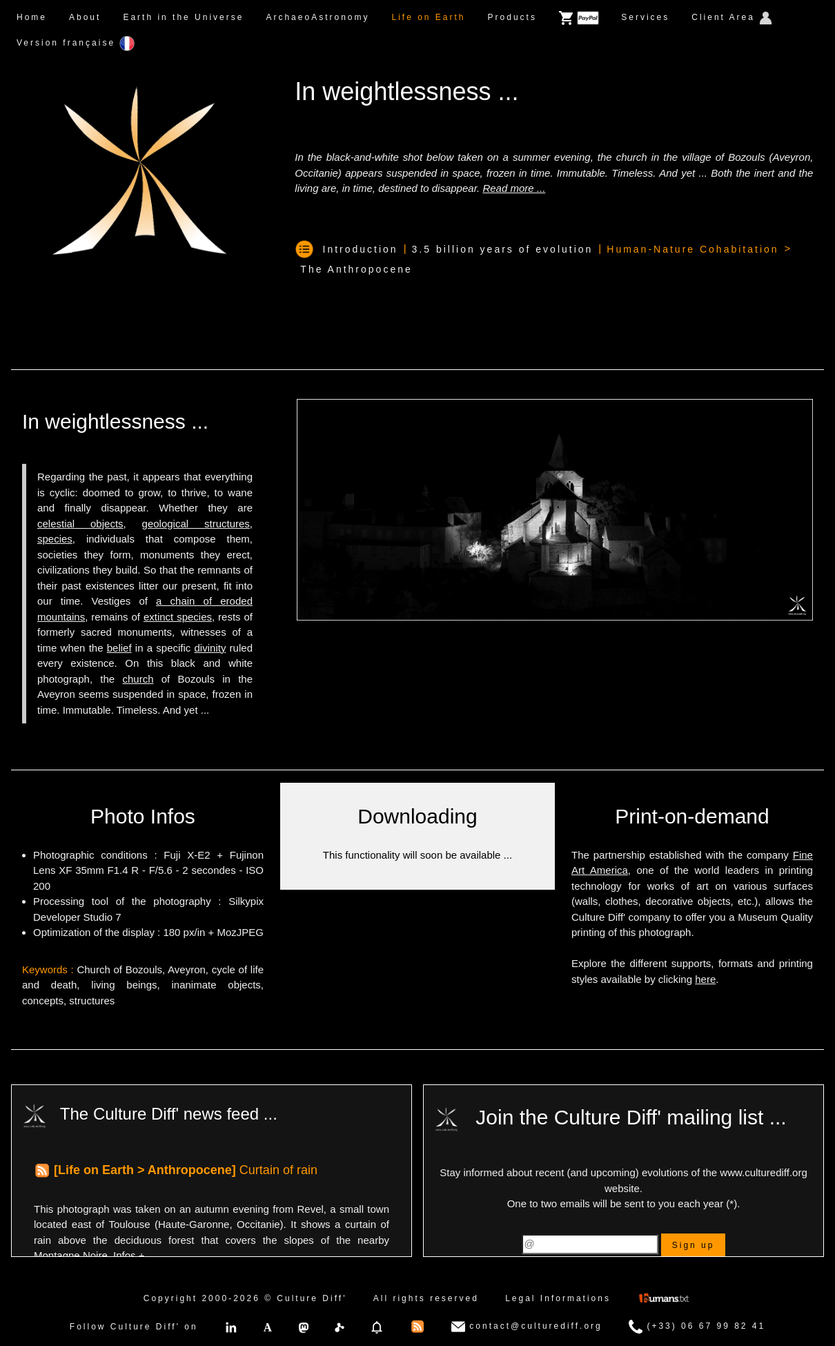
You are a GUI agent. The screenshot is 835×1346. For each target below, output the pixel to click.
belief (119, 648)
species (54, 539)
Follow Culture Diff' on (134, 1327)
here (705, 979)
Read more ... (513, 188)
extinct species (178, 617)
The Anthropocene (356, 269)
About (85, 17)
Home (32, 17)
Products (512, 17)
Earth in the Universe (183, 17)
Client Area (731, 18)
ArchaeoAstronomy (317, 17)
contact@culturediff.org (526, 1327)
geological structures (196, 523)
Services (645, 17)
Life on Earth (428, 17)
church (137, 679)
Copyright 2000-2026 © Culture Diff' (245, 1298)
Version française (76, 43)
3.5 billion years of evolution (502, 249)
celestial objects (80, 523)
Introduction (360, 249)
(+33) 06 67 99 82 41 (697, 1327)
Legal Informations (558, 1298)
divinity (210, 648)
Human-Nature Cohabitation (692, 249)
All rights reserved (426, 1298)
